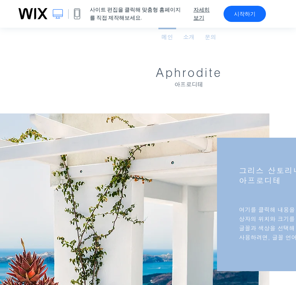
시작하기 (245, 13)
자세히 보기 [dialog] (201, 13)
